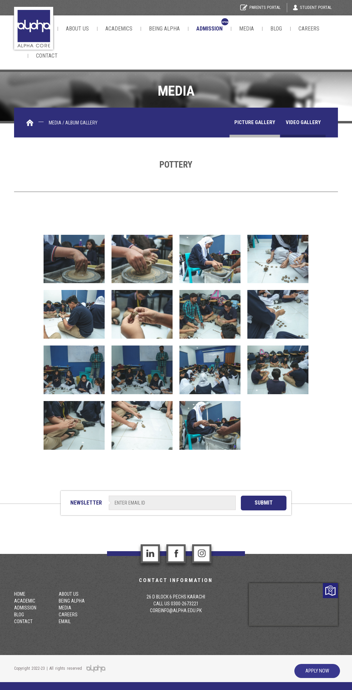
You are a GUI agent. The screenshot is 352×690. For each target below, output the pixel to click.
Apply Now (317, 671)
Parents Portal (260, 7)
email (65, 621)
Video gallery (303, 122)
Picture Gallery (254, 122)
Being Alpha (164, 28)
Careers (308, 28)
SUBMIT (264, 502)
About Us (77, 28)
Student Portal (312, 7)
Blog (276, 28)
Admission (25, 607)
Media (246, 28)
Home (19, 594)
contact (47, 55)
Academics (118, 28)
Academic (24, 601)
